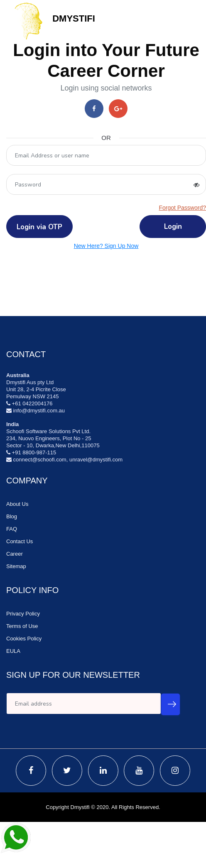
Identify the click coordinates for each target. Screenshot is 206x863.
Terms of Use (22, 626)
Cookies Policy (24, 638)
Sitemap (16, 566)
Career (14, 554)
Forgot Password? (182, 207)
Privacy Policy (23, 613)
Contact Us (19, 541)
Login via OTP (39, 227)
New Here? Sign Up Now (106, 246)
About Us (17, 504)
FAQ (11, 529)
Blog (11, 516)
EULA (13, 651)
